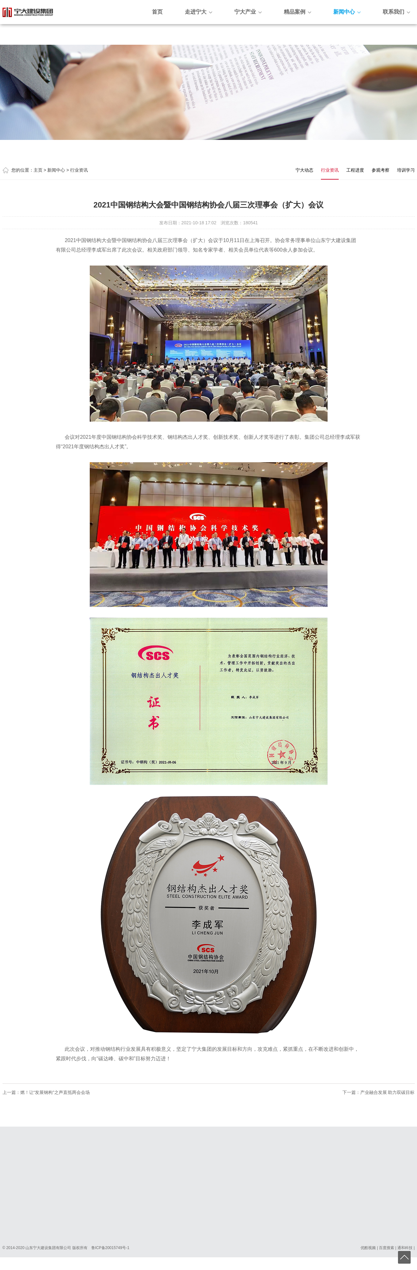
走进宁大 (198, 12)
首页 (157, 12)
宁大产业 (248, 12)
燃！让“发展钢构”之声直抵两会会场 (55, 1092)
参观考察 (380, 170)
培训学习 (406, 170)
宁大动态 (304, 170)
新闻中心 (347, 12)
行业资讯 (79, 170)
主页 (38, 170)
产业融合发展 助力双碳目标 (387, 1092)
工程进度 (355, 170)
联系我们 (396, 12)
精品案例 (297, 12)
